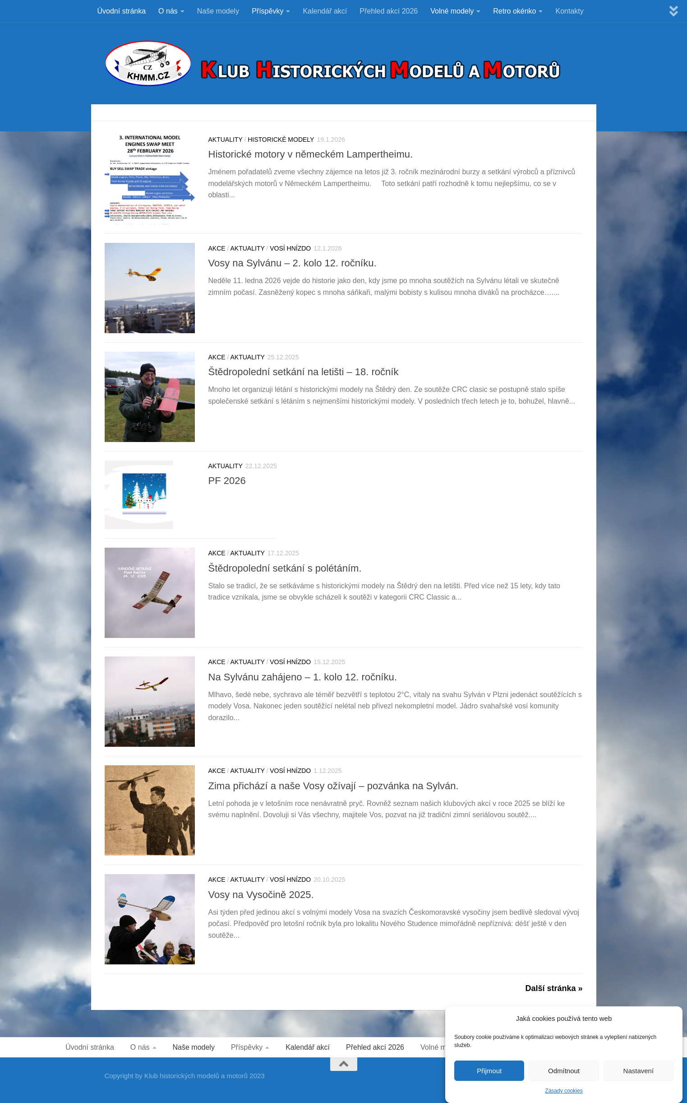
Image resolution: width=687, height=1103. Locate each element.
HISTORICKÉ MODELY (281, 139)
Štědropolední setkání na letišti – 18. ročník (303, 371)
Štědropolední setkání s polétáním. (285, 568)
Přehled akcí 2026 (389, 11)
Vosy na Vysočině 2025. (261, 894)
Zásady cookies (563, 1097)
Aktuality (225, 139)
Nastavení (638, 1076)
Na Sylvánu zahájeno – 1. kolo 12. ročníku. (302, 677)
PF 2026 (227, 480)
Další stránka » (553, 988)
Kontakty (569, 11)
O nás (168, 11)
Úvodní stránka (121, 11)
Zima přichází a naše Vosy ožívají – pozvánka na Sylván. (333, 785)
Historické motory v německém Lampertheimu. (312, 154)
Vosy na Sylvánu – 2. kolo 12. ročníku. (292, 263)
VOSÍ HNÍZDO (290, 248)
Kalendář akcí (325, 11)
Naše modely (218, 11)
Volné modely (452, 11)
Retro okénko (514, 11)
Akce (217, 248)
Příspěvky (267, 11)
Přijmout (489, 1076)
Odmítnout (564, 1076)
